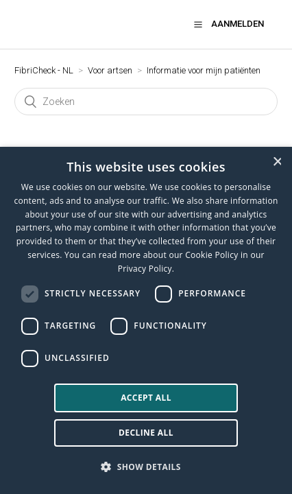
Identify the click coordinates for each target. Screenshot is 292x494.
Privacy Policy (145, 268)
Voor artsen (110, 70)
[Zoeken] (145, 101)
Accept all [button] (146, 397)
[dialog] (146, 320)
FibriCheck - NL (43, 70)
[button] (198, 24)
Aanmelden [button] (237, 24)
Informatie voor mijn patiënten (203, 70)
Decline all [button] (146, 432)
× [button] (277, 161)
